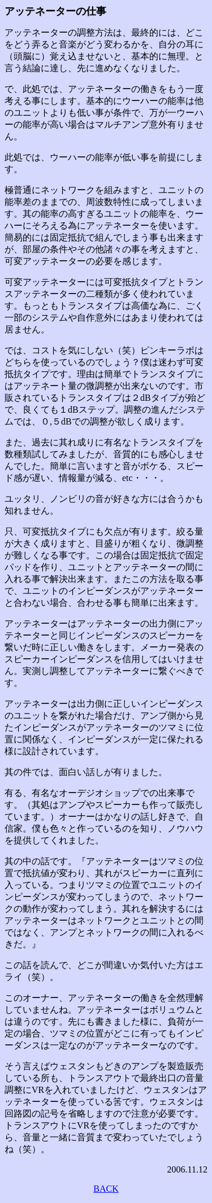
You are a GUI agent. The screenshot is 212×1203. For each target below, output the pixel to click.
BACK (105, 1188)
